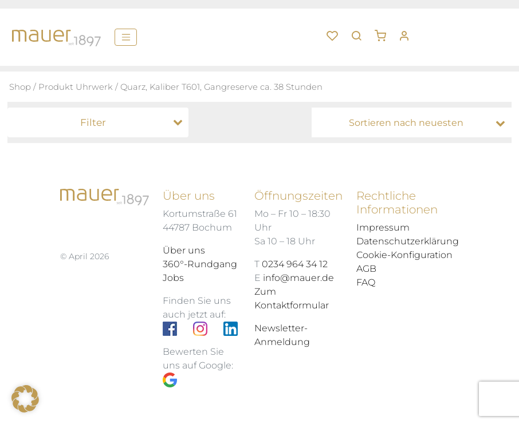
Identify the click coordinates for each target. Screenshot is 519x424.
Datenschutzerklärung (407, 241)
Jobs (173, 277)
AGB (366, 268)
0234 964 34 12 (295, 264)
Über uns (184, 250)
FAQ (365, 282)
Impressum (383, 227)
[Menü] (126, 37)
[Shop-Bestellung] (414, 123)
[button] (384, 31)
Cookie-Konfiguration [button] (404, 254)
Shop (20, 87)
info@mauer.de (298, 277)
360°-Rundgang (200, 264)
